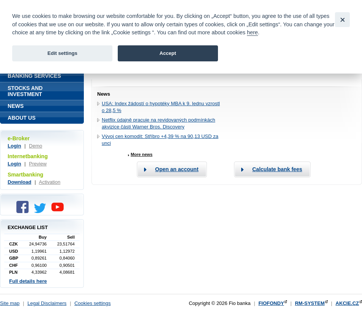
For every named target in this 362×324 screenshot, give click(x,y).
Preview (37, 164)
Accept (167, 53)
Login (14, 146)
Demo (35, 146)
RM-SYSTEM (310, 303)
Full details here (28, 281)
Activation (49, 182)
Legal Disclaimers (47, 303)
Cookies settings (92, 303)
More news (141, 154)
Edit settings (62, 53)
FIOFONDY (271, 303)
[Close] (342, 19)
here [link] (252, 32)
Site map (9, 303)
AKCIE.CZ (347, 303)
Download (19, 182)
